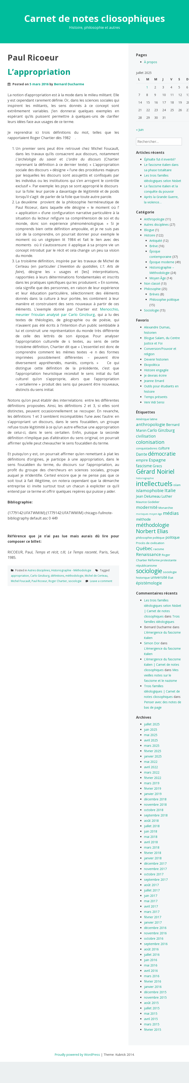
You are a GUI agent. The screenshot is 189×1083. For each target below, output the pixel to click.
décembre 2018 (155, 799)
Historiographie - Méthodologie (71, 570)
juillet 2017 (152, 890)
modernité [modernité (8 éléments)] (147, 507)
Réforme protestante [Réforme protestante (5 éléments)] (162, 560)
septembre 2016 (156, 944)
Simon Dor (152, 643)
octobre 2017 (153, 874)
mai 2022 (150, 762)
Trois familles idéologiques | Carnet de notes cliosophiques (162, 691)
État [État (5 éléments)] (170, 578)
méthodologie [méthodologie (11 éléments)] (152, 524)
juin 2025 (150, 729)
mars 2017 (151, 912)
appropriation (20, 576)
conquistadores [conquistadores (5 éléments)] (146, 448)
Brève (153, 246)
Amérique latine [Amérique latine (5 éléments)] (146, 419)
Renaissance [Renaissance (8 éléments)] (148, 554)
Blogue (149, 230)
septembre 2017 (156, 879)
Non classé (152, 283)
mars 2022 (151, 772)
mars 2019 (151, 783)
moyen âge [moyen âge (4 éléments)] (155, 513)
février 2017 (152, 917)
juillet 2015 (152, 1008)
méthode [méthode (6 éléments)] (143, 519)
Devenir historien (156, 359)
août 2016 (151, 949)
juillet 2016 (152, 954)
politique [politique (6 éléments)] (172, 537)
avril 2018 (151, 842)
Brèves (154, 294)
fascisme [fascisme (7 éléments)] (144, 465)
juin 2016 (150, 960)
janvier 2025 (153, 756)
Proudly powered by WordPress (77, 1054)
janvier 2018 (153, 858)
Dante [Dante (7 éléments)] (141, 454)
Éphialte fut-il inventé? (159, 159)
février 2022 (152, 778)
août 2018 (151, 820)
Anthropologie (154, 219)
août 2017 (151, 885)
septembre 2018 (156, 815)
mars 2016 (151, 976)
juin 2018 (150, 831)
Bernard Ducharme (69, 84)
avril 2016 (151, 970)
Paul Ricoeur (39, 581)
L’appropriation (39, 71)
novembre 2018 (155, 804)
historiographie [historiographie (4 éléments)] (145, 478)
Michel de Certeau (96, 576)
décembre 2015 (155, 992)
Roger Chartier (58, 581)
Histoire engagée (156, 370)
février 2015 (152, 1029)
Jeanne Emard (154, 381)
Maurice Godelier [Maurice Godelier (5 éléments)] (147, 502)
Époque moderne (161, 262)
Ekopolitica (152, 365)
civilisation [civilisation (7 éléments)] (146, 436)
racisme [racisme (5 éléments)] (158, 549)
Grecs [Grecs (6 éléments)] (157, 465)
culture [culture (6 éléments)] (164, 448)
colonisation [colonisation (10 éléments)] (150, 441)
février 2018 (152, 853)
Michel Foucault (20, 581)
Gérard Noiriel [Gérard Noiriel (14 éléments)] (155, 471)
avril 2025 (151, 740)
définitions (57, 576)
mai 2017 (150, 901)
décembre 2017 (155, 863)
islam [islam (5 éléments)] (177, 485)
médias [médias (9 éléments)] (171, 513)
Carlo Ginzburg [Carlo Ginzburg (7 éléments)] (161, 430)
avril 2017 (151, 906)
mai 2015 (150, 1013)
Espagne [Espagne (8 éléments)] (157, 460)
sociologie (74, 581)
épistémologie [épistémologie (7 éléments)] (149, 583)
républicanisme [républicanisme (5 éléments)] (146, 565)
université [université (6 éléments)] (159, 577)
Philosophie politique (164, 299)
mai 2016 (150, 965)
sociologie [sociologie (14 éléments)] (149, 571)
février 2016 (152, 981)
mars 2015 (151, 1024)
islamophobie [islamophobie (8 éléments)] (150, 490)
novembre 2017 (155, 869)
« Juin (140, 129)
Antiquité (155, 240)
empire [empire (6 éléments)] (142, 460)
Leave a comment (101, 581)
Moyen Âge (157, 278)
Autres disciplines (39, 570)
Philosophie (152, 289)
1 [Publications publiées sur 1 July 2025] (147, 87)
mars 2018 (151, 847)
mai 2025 (150, 735)
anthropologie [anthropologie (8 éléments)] (150, 424)
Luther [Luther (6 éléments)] (166, 496)
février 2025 (152, 751)
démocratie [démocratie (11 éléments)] (162, 453)
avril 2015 (151, 1019)
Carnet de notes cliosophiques (94, 18)
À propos (150, 62)
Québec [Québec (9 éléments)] (144, 548)
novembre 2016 (155, 933)
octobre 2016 (153, 938)
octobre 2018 (153, 810)
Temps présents (155, 397)
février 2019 (152, 788)
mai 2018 (150, 837)
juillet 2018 (152, 826)
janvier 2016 (153, 987)
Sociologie (151, 310)
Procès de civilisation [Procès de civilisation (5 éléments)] (150, 543)
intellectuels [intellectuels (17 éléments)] (154, 483)
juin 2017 (150, 895)
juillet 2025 (152, 724)
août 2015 (151, 1003)
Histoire (149, 235)
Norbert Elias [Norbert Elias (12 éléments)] (152, 531)
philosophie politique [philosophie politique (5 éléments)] (150, 538)
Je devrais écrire (155, 375)
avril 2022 (151, 767)
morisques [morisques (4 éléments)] (142, 513)
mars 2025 (151, 745)
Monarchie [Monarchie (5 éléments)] (166, 508)
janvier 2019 (153, 794)
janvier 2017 (153, 922)
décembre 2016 (155, 928)
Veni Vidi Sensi (154, 402)
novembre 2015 (155, 997)
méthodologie (74, 576)
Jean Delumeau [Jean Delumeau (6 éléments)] (148, 496)
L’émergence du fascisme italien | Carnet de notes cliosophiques (162, 664)
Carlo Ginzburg (39, 576)
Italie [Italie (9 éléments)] (170, 490)
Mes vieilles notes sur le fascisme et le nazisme (161, 675)
